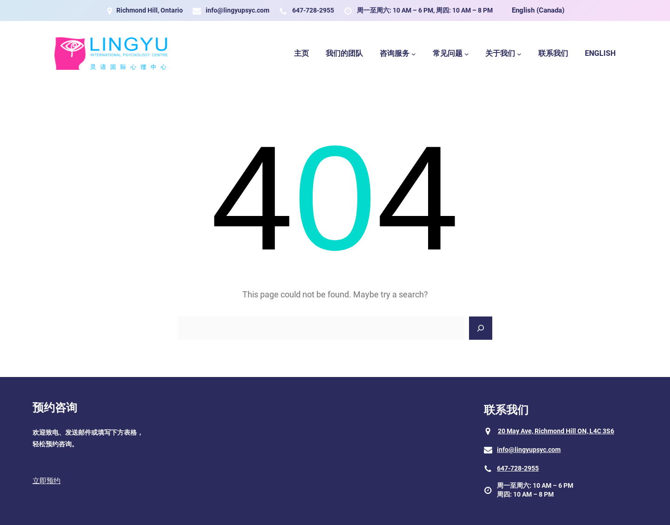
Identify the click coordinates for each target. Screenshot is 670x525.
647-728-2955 (313, 10)
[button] (88, 482)
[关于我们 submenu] (519, 53)
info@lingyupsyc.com (237, 10)
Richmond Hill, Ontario (149, 10)
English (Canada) (538, 10)
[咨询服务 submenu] (413, 53)
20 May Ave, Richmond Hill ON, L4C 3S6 (556, 431)
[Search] (480, 328)
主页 (301, 53)
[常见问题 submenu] (466, 53)
